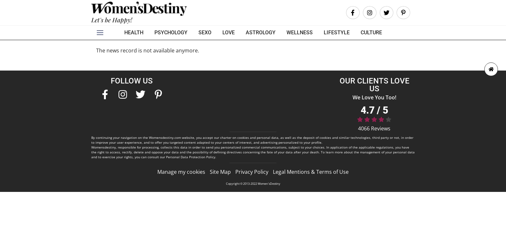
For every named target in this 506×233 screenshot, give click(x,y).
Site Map (220, 171)
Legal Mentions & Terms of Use (311, 171)
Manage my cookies (181, 171)
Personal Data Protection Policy (190, 157)
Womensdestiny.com (165, 137)
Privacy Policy (251, 171)
